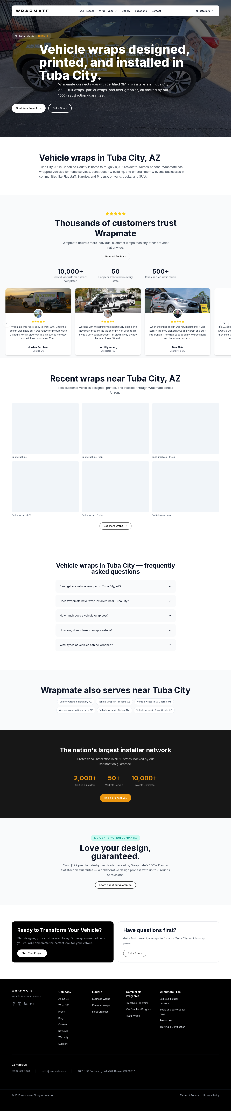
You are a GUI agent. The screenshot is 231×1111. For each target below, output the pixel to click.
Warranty (63, 1037)
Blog (61, 1018)
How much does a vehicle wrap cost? (116, 615)
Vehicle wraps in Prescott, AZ (114, 701)
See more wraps (113, 525)
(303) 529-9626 (21, 1071)
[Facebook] (13, 1004)
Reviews (63, 1030)
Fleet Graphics (100, 1011)
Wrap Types (108, 10)
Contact (156, 10)
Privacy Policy (211, 1095)
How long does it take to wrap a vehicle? (116, 630)
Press (61, 1011)
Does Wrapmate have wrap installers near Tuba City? (116, 601)
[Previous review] (7, 323)
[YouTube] (32, 1004)
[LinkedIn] (25, 1004)
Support (62, 1043)
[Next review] (224, 323)
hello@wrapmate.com (54, 1071)
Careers (62, 1024)
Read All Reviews (115, 256)
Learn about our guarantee (115, 885)
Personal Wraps (101, 1005)
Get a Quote (60, 108)
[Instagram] (19, 1004)
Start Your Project (28, 108)
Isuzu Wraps (133, 1015)
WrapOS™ (63, 1005)
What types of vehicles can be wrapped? (116, 645)
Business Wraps (101, 998)
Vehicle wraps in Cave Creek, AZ (154, 710)
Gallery (126, 10)
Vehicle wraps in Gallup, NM (115, 710)
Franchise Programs (137, 1002)
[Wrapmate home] (32, 11)
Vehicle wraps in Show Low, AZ (76, 710)
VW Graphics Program (138, 1009)
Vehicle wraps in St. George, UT (154, 701)
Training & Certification (172, 1026)
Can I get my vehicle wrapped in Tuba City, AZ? (116, 586)
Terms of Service (189, 1095)
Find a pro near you (115, 797)
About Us (63, 998)
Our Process (87, 10)
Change (43, 36)
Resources (166, 1020)
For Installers (203, 10)
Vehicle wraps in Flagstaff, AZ (76, 701)
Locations (141, 10)
